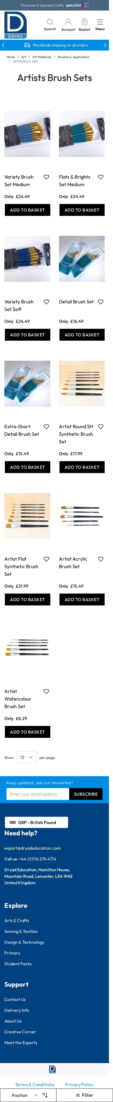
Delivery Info (16, 1010)
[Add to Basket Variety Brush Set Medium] (27, 210)
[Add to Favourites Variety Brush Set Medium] (46, 177)
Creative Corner (20, 1031)
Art (23, 57)
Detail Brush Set (76, 302)
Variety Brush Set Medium (19, 180)
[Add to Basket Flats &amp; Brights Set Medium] (82, 210)
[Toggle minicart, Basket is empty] (84, 25)
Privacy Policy (79, 1084)
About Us (13, 1021)
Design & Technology (24, 942)
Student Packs (18, 963)
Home (10, 57)
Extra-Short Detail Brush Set (21, 430)
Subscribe (86, 794)
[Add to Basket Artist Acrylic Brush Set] (82, 599)
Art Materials (41, 57)
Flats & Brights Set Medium (74, 180)
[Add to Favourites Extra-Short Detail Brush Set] (46, 426)
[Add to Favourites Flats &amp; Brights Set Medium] (100, 177)
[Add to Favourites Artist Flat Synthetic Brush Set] (46, 559)
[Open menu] (100, 22)
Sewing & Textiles (21, 931)
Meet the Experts (20, 1042)
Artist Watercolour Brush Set (18, 698)
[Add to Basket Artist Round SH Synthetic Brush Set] (82, 467)
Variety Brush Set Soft (19, 305)
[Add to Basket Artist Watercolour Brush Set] (27, 732)
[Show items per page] (26, 757)
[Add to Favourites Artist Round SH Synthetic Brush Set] (100, 426)
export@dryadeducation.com (32, 848)
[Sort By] (25, 1095)
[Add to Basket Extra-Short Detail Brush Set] (27, 467)
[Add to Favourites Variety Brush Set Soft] (46, 302)
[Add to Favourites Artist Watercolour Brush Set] (46, 691)
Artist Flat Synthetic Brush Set (21, 566)
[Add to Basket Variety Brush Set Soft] (27, 335)
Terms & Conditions (34, 1084)
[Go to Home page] (15, 25)
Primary (12, 953)
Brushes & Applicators (73, 57)
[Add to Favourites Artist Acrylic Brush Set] (100, 559)
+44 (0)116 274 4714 (37, 859)
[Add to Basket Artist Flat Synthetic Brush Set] (27, 599)
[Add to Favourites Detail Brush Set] (100, 302)
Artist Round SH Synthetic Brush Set (76, 434)
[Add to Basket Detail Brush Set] (82, 335)
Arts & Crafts (16, 920)
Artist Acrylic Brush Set (73, 563)
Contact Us (15, 999)
